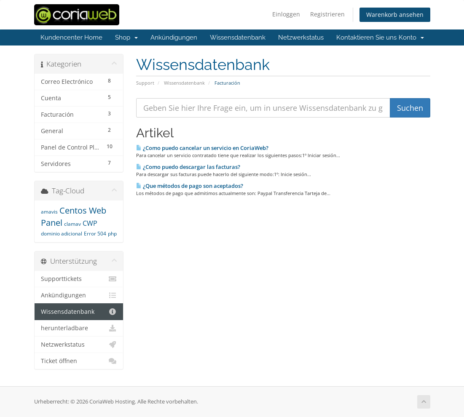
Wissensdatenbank (238, 37)
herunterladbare (79, 328)
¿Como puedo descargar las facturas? (188, 167)
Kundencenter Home (71, 37)
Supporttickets (79, 279)
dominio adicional (61, 233)
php (112, 233)
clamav (72, 223)
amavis (49, 211)
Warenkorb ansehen (395, 15)
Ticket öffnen (79, 361)
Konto (411, 37)
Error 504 (95, 233)
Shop (126, 37)
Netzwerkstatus (301, 37)
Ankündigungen (173, 37)
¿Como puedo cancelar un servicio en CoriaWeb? (202, 148)
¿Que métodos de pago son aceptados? (189, 186)
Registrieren (327, 14)
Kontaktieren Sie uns (366, 37)
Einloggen (286, 14)
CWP (90, 223)
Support (145, 83)
